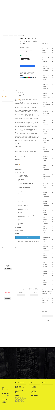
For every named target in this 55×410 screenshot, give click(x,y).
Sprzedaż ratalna (34, 392)
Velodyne (45, 273)
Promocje (34, 388)
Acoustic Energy (46, 63)
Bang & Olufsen (46, 81)
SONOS (45, 244)
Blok (45, 86)
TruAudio (45, 271)
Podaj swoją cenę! (24, 65)
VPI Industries (46, 277)
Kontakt (3, 388)
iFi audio (45, 161)
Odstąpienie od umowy (19, 390)
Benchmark (46, 84)
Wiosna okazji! (45, 300)
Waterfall (45, 278)
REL (44, 232)
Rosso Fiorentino (47, 237)
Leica (45, 179)
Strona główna (5, 35)
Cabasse (45, 102)
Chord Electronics (47, 115)
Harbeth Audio (46, 156)
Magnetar (45, 192)
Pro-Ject (45, 228)
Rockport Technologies (48, 233)
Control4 (45, 117)
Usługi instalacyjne (5, 390)
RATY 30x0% (45, 293)
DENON (45, 122)
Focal (45, 142)
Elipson (45, 131)
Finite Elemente (46, 140)
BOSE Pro (45, 93)
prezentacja (29, 71)
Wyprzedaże (34, 391)
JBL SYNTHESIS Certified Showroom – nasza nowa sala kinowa (48, 328)
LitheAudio (46, 183)
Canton (45, 108)
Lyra (45, 188)
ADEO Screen (46, 66)
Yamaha (45, 282)
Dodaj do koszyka (25, 59)
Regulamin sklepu (18, 386)
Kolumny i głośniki (46, 57)
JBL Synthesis (46, 169)
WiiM (45, 280)
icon (45, 160)
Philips (45, 221)
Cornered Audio (46, 118)
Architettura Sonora (47, 75)
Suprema (45, 259)
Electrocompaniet (47, 129)
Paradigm (45, 219)
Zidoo (45, 284)
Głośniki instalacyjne (46, 54)
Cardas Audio (46, 109)
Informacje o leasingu (34, 395)
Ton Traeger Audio (47, 268)
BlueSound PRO (46, 90)
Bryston (45, 99)
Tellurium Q (46, 266)
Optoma (45, 214)
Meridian (45, 203)
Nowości (44, 287)
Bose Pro (44, 52)
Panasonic (46, 217)
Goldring (45, 149)
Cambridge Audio (47, 104)
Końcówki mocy (30, 69)
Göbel (45, 147)
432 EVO (45, 61)
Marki (12, 35)
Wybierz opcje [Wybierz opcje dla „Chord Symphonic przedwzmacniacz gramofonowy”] (7, 293)
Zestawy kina (45, 302)
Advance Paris (46, 68)
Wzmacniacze (24, 70)
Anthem (45, 72)
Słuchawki (44, 296)
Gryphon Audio (46, 152)
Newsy (34, 390)
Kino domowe (25, 69)
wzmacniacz (20, 94)
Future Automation (47, 145)
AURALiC (45, 79)
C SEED (45, 100)
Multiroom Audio (45, 286)
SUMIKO (45, 257)
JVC (44, 174)
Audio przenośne (45, 48)
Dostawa (16, 392)
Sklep (10, 35)
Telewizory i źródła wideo (47, 298)
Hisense (45, 158)
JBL (44, 167)
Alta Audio (46, 70)
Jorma (45, 172)
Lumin (45, 187)
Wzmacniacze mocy (21, 35)
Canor (45, 106)
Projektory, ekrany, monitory (47, 291)
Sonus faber (46, 246)
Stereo (21, 70)
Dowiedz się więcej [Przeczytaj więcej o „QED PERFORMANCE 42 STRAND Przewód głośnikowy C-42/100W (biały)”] (21, 290)
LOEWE (45, 185)
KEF (44, 178)
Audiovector (46, 77)
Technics (45, 264)
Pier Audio (46, 223)
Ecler (45, 127)
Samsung (45, 239)
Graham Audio (46, 151)
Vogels (45, 275)
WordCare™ (4, 402)
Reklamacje (17, 391)
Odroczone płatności (34, 393)
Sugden (45, 255)
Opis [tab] (3, 85)
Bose (44, 50)
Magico (45, 190)
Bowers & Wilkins (47, 97)
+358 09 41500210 (22, 159)
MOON (45, 206)
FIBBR (45, 138)
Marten (45, 197)
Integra (45, 163)
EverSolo (45, 136)
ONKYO (45, 212)
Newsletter (34, 387)
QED (45, 230)
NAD (45, 208)
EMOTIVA (45, 133)
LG (44, 181)
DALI (45, 120)
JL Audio (45, 170)
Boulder (45, 95)
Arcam (45, 73)
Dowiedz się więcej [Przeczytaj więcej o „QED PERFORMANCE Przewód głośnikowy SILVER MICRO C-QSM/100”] (34, 290)
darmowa (24, 71)
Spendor (45, 251)
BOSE (45, 91)
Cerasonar (46, 111)
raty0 (32, 71)
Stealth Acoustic (47, 253)
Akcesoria (44, 46)
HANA (45, 154)
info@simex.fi (17, 162)
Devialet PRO (46, 124)
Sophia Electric (46, 250)
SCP (44, 241)
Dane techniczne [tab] (5, 91)
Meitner (45, 201)
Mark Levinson (46, 196)
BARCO (45, 82)
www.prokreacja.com (5, 399)
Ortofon (45, 215)
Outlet (44, 289)
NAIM (45, 210)
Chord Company (46, 113)
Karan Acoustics (47, 176)
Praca (3, 387)
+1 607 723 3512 (21, 149)
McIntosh (15, 35)
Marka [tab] (3, 88)
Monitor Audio (46, 205)
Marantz (45, 194)
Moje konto (34, 386)
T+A (45, 262)
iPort (45, 165)
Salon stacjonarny (5, 389)
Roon (45, 235)
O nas (3, 385)
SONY (45, 248)
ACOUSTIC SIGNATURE (47, 64)
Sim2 (45, 242)
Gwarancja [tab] (4, 95)
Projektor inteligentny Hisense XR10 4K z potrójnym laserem (47, 324)
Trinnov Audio (46, 269)
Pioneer (45, 224)
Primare (45, 226)
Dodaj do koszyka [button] (8, 263)
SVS (44, 260)
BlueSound (46, 88)
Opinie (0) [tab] (4, 98)
